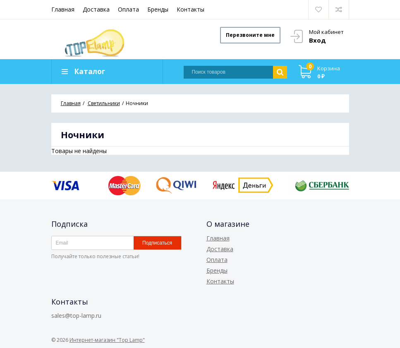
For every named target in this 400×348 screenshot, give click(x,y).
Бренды (157, 9)
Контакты (190, 9)
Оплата (128, 9)
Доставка (96, 9)
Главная (62, 9)
